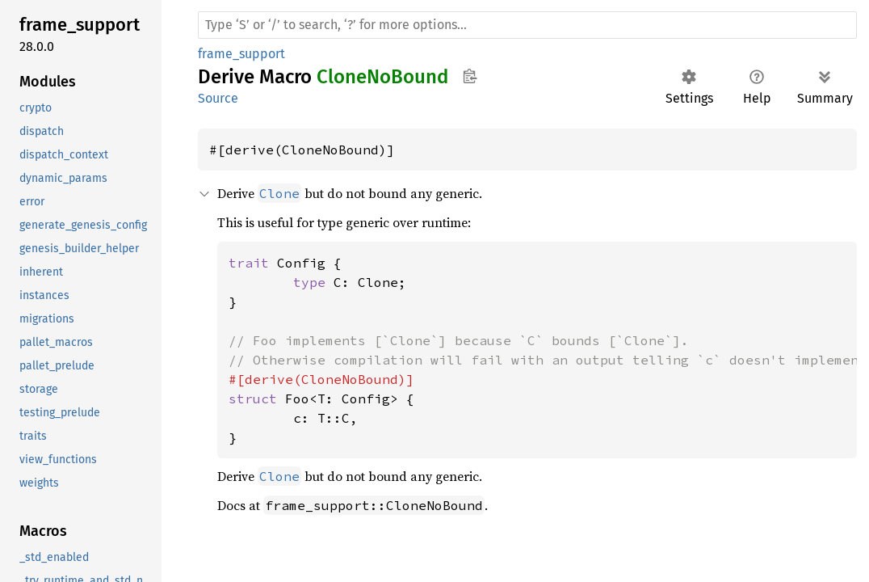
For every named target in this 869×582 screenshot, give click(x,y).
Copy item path (469, 76)
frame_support (241, 53)
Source (218, 98)
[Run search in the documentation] (527, 25)
